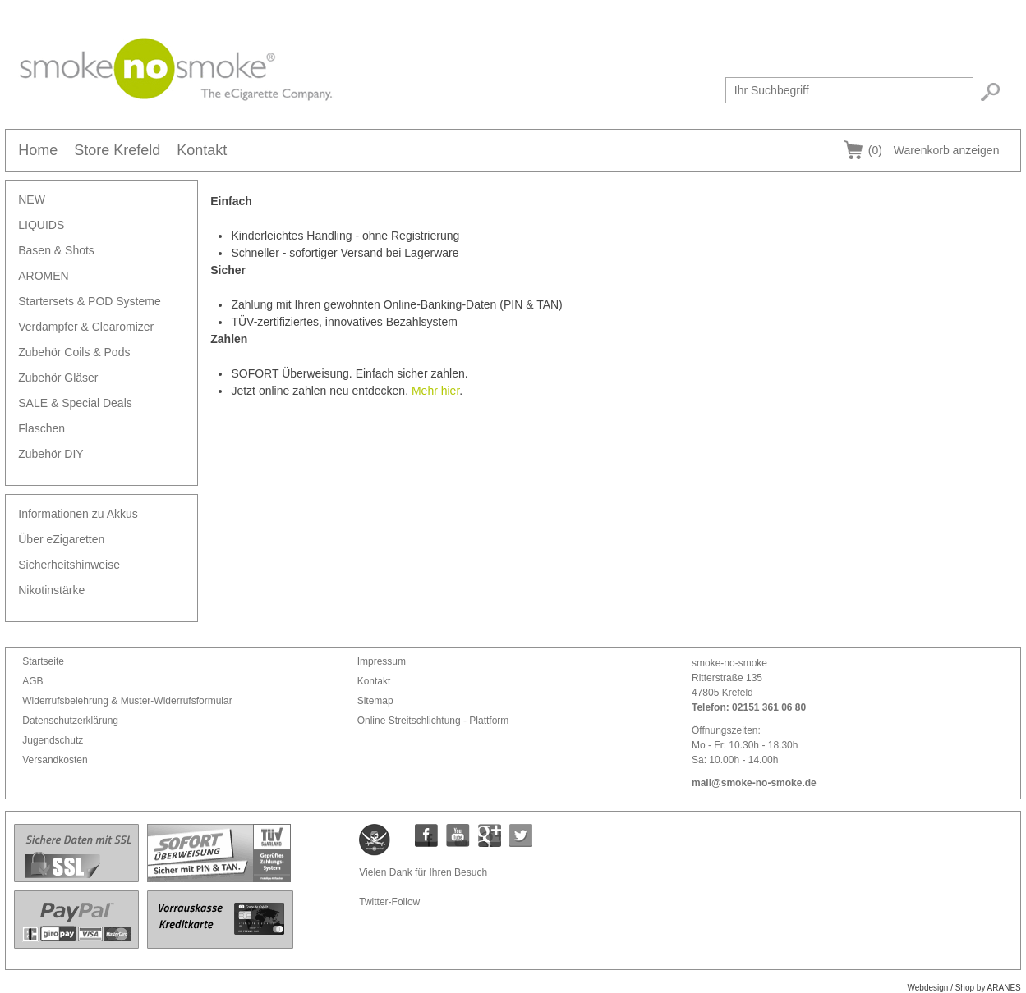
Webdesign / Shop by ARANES (964, 987)
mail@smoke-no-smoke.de (754, 783)
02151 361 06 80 (769, 707)
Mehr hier (435, 390)
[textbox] (849, 90)
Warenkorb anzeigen (934, 150)
